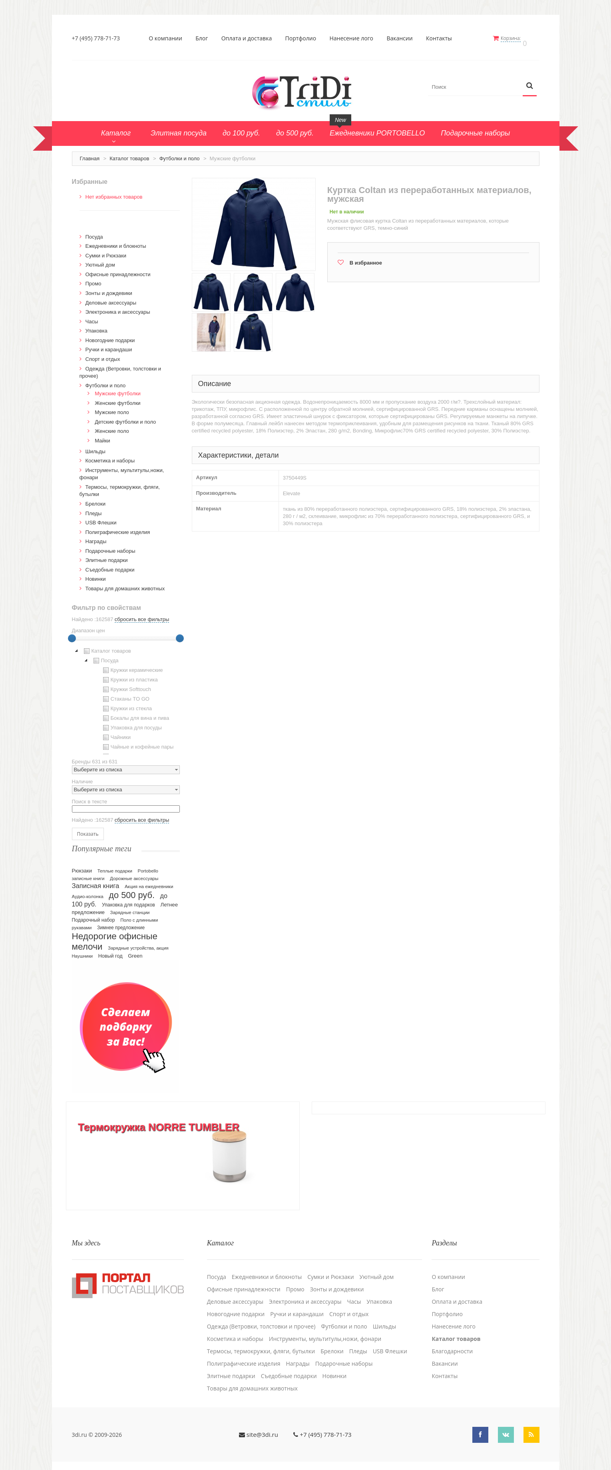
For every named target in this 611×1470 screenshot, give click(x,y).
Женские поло (112, 427)
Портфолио (303, 38)
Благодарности (452, 1341)
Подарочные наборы (110, 547)
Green (135, 951)
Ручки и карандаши (109, 345)
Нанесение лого (354, 38)
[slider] (72, 634)
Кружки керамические (132, 666)
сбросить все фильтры (142, 615)
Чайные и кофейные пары (137, 742)
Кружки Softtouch (126, 685)
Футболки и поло (179, 154)
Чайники (116, 733)
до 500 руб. (132, 891)
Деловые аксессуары (111, 298)
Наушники (82, 951)
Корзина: (516, 38)
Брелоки (95, 499)
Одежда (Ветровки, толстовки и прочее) (261, 1316)
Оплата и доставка (249, 38)
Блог (204, 38)
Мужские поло (112, 408)
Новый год (110, 951)
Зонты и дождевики (109, 289)
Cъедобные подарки (110, 565)
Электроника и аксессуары (118, 308)
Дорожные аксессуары (134, 874)
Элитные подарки (107, 556)
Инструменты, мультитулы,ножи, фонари (325, 1328)
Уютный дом (100, 260)
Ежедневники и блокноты (116, 242)
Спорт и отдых (103, 355)
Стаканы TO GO (125, 694)
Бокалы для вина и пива (135, 714)
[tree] (126, 696)
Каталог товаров (129, 154)
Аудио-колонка (87, 892)
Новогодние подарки (110, 336)
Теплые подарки (115, 866)
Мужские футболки (118, 389)
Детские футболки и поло (125, 417)
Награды (96, 537)
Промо (94, 279)
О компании (168, 38)
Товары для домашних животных (125, 584)
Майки (102, 436)
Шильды (95, 447)
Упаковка (96, 326)
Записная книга (95, 881)
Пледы (94, 509)
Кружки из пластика (129, 675)
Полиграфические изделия (118, 528)
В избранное (366, 258)
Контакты (442, 38)
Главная (90, 154)
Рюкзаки (82, 866)
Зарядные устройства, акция (138, 943)
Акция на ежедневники (149, 882)
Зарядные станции (130, 908)
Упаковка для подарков (128, 900)
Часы (92, 317)
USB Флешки (101, 518)
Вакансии (403, 38)
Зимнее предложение (121, 923)
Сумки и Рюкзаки (106, 251)
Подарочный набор (93, 915)
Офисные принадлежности (118, 270)
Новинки (96, 575)
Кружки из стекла (126, 704)
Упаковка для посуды (131, 723)
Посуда (94, 232)
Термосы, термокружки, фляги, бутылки (261, 1341)
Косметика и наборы (110, 456)
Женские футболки (117, 399)
